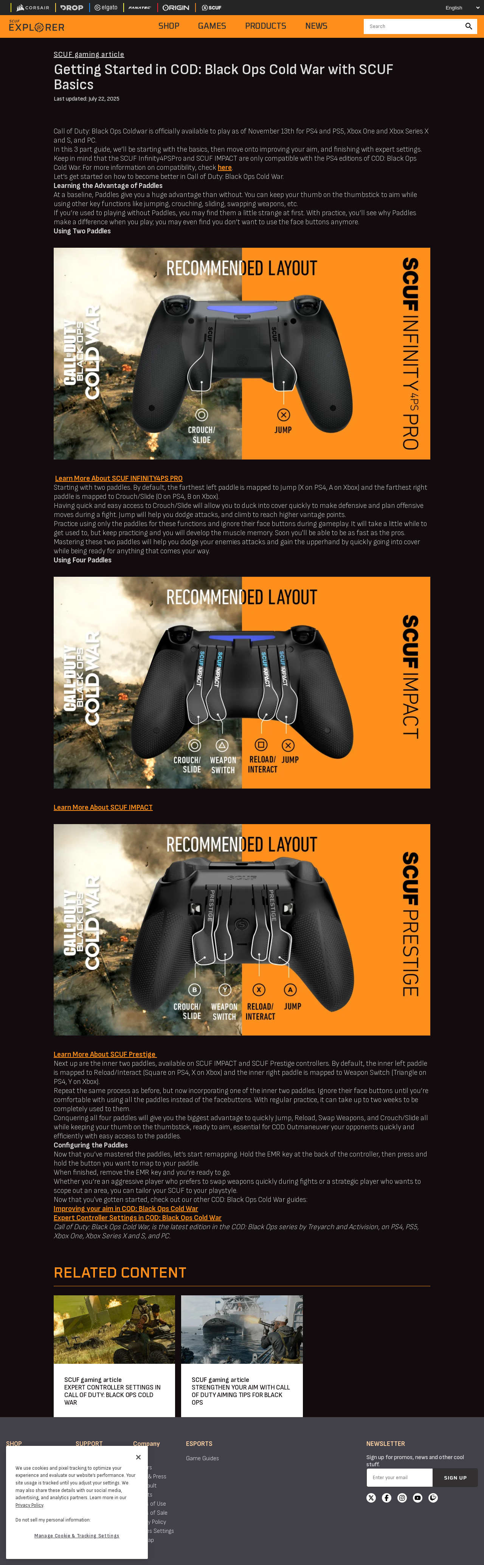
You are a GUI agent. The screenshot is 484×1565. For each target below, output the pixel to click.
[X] (371, 1498)
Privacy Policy (149, 1522)
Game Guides (202, 1458)
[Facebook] (386, 1498)
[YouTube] (417, 1498)
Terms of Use (149, 1504)
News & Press (149, 1476)
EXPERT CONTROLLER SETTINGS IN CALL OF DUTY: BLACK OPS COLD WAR (112, 1395)
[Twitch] (433, 1498)
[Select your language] (456, 7)
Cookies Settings (153, 1531)
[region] (77, 1502)
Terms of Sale (150, 1513)
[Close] (138, 1457)
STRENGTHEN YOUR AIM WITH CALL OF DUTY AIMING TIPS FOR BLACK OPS (241, 1395)
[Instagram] (402, 1498)
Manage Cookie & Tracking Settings (76, 1536)
